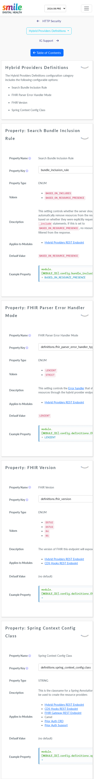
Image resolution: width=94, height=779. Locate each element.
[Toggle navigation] (86, 8)
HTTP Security (49, 21)
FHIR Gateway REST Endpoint (63, 713)
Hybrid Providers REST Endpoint (64, 242)
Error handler (76, 388)
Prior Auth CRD (54, 721)
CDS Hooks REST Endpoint (61, 563)
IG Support (49, 40)
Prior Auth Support (56, 725)
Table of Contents (47, 52)
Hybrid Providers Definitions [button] (48, 31)
